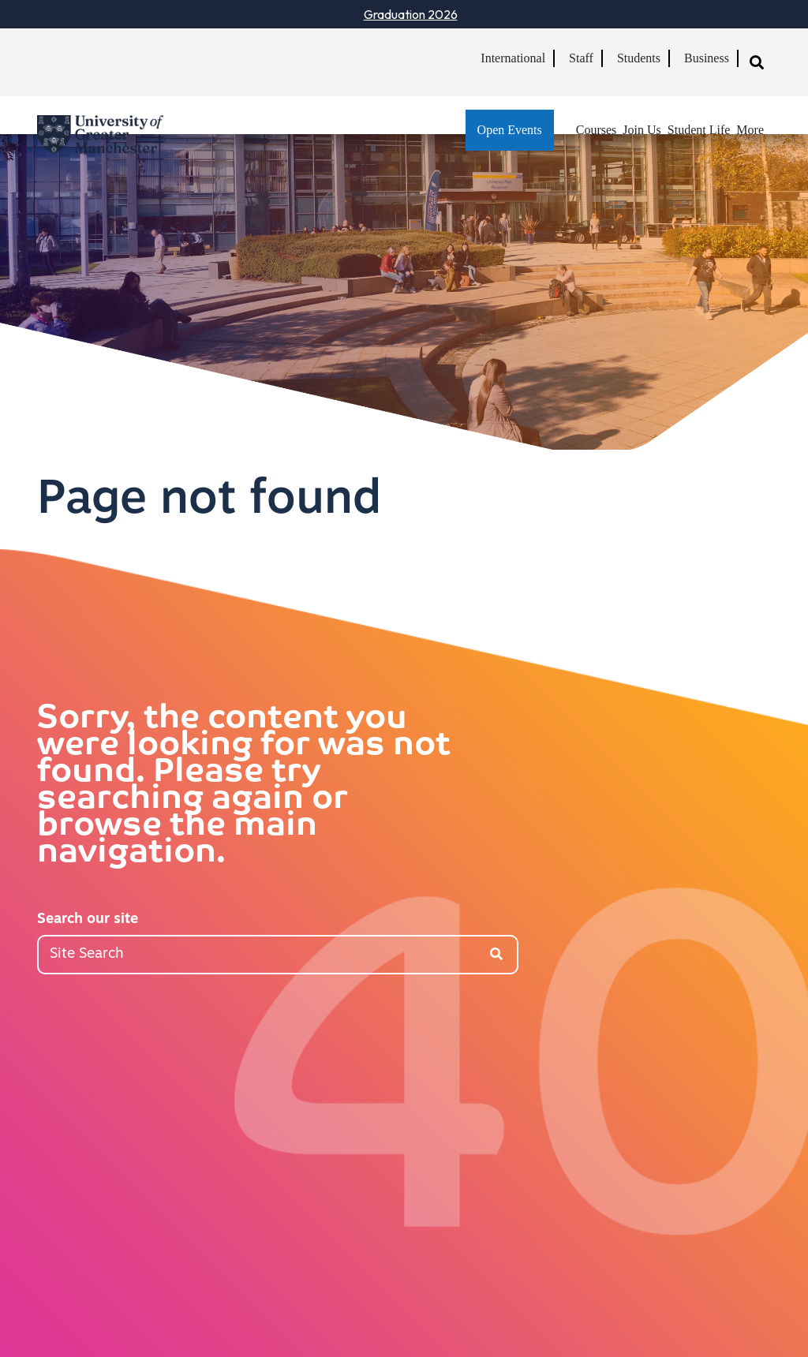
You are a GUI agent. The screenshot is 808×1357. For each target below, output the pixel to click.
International (513, 58)
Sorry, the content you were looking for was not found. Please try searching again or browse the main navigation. (244, 786)
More (750, 129)
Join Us (641, 129)
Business (706, 58)
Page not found (209, 501)
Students (638, 58)
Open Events (509, 129)
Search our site (87, 919)
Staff (581, 58)
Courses (596, 129)
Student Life (699, 129)
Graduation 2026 (411, 14)
